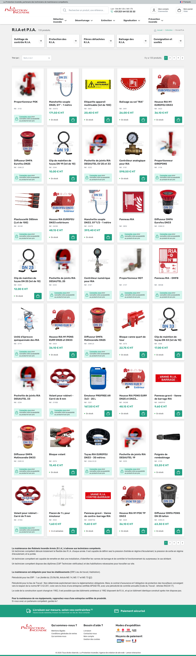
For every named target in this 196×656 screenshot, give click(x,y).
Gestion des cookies (92, 639)
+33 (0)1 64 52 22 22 (124, 11)
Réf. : (15, 109)
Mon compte (89, 636)
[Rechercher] (85, 10)
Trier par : (16, 58)
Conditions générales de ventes (64, 633)
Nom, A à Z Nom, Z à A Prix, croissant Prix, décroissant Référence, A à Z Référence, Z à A (37, 58)
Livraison (87, 631)
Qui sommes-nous (58, 636)
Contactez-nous (90, 633)
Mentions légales (58, 631)
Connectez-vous (25, 117)
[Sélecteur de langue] (185, 2)
